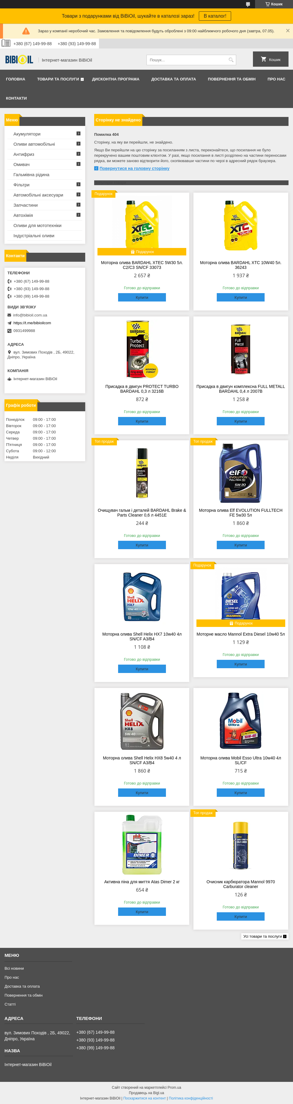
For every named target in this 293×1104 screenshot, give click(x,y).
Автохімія (23, 215)
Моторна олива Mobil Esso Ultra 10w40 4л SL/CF (240, 760)
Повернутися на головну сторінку (135, 168)
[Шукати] (231, 60)
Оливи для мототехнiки (37, 225)
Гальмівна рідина (31, 174)
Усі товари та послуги (262, 936)
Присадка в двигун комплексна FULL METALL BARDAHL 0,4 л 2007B (240, 389)
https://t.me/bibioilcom (32, 323)
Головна (15, 79)
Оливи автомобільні (34, 144)
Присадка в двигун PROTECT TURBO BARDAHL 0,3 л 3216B (142, 389)
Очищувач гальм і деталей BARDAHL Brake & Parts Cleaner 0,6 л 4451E (142, 512)
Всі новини (14, 968)
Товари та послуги (58, 79)
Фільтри (21, 184)
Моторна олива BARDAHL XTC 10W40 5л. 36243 (240, 265)
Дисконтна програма (115, 79)
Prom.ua (174, 1087)
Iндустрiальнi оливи (33, 235)
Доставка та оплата (173, 79)
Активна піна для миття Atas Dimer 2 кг (142, 881)
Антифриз (23, 154)
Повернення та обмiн (232, 79)
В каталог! (215, 16)
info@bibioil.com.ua (30, 315)
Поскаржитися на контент (144, 1098)
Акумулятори (26, 133)
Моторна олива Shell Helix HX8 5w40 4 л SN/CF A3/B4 (142, 760)
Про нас (276, 79)
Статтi (10, 1004)
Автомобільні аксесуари (38, 194)
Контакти (16, 98)
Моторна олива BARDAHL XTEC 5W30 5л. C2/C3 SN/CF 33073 (142, 265)
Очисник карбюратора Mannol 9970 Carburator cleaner (241, 884)
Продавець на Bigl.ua (146, 1093)
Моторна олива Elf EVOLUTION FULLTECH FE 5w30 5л (240, 512)
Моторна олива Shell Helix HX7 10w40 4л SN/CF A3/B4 (141, 636)
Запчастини (25, 205)
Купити (142, 297)
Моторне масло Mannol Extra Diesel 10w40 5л (241, 634)
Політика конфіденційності (191, 1098)
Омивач (21, 164)
